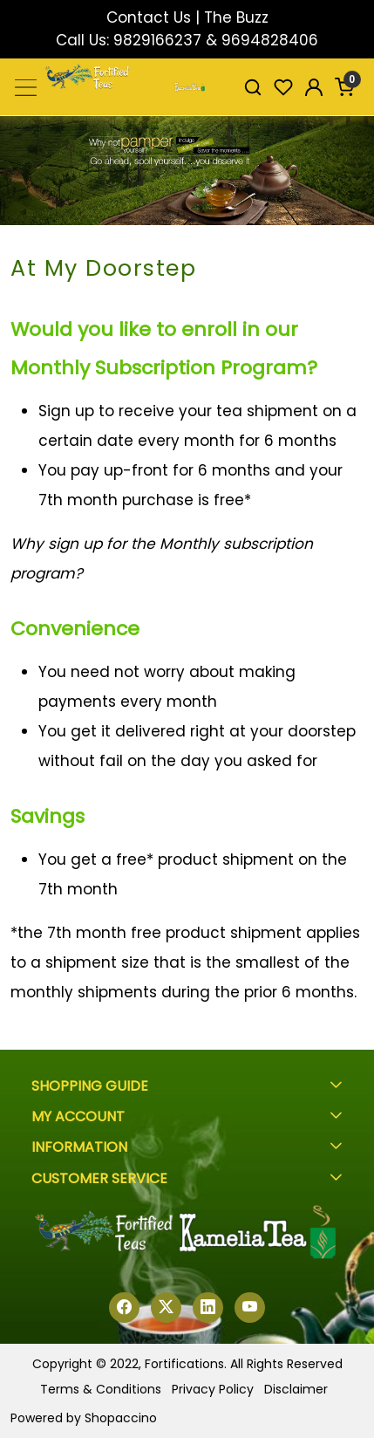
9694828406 (269, 40)
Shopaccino (121, 1418)
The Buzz (236, 17)
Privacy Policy (213, 1389)
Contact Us (148, 17)
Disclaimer (296, 1389)
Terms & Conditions (100, 1389)
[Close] (352, 21)
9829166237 (157, 40)
